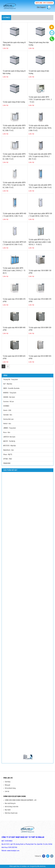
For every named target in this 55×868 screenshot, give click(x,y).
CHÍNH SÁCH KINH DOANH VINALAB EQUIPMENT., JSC (21, 800)
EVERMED (6, 406)
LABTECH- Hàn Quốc (9, 437)
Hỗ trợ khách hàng (10, 788)
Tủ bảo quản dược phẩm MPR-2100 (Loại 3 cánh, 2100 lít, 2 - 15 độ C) (14, 270)
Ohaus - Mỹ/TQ (7, 454)
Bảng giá (7, 785)
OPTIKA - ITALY (7, 459)
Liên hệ (7, 791)
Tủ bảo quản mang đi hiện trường (14, 102)
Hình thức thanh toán (11, 813)
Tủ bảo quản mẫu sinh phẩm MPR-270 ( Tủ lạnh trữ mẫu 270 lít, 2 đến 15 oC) (40, 156)
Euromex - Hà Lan (8, 401)
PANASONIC (7, 463)
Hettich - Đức (7, 423)
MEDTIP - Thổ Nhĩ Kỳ (9, 441)
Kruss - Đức (6, 432)
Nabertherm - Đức (8, 450)
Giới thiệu (7, 782)
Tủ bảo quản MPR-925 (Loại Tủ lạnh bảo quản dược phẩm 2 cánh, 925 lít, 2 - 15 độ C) (40, 242)
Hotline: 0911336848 (44, 3)
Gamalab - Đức (7, 415)
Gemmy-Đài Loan (8, 419)
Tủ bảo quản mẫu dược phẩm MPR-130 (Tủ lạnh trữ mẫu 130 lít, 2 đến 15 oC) (40, 127)
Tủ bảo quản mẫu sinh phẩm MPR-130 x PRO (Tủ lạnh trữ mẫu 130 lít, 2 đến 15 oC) (14, 127)
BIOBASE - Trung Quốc (9, 393)
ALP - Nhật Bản (7, 384)
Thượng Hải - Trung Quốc (10, 379)
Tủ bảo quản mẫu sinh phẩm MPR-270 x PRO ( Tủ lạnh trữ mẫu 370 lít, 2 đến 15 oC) (14, 156)
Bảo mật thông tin (10, 803)
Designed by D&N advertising (37, 866)
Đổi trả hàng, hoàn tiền (11, 806)
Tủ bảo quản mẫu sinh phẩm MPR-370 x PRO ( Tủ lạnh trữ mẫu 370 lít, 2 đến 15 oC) (14, 184)
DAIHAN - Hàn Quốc (9, 397)
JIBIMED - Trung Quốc (9, 428)
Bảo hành (8, 810)
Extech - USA (7, 410)
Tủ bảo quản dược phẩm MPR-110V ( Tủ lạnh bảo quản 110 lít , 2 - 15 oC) (40, 99)
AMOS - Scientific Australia (11, 388)
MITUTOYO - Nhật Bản (9, 445)
